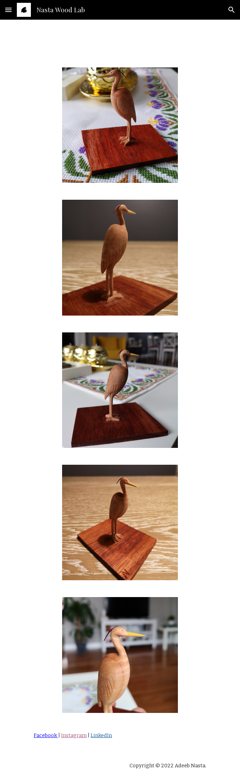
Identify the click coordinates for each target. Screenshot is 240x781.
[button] (8, 9)
